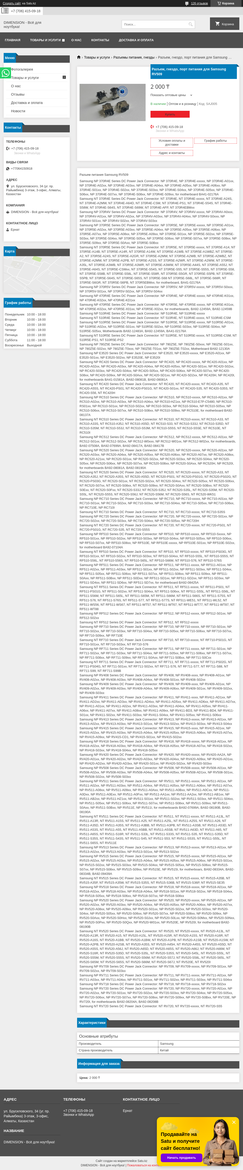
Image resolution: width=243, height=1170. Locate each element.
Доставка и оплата (136, 40)
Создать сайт (12, 3)
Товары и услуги (45, 40)
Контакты (100, 40)
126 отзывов (199, 3)
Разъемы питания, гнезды (134, 57)
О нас (76, 40)
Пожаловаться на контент (144, 1165)
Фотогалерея (22, 69)
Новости (18, 111)
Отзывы (17, 94)
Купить (170, 114)
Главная (12, 40)
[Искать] (190, 24)
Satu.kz (142, 1161)
